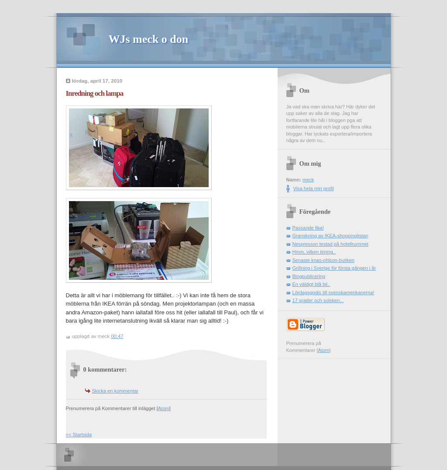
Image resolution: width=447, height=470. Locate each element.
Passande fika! (308, 227)
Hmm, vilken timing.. (314, 251)
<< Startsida (79, 434)
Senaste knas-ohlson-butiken (323, 260)
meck (308, 179)
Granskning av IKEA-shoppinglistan (330, 235)
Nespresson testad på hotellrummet (330, 244)
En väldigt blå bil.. (311, 284)
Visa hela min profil (313, 188)
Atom (163, 408)
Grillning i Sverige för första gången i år (334, 268)
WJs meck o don (149, 39)
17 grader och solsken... (318, 300)
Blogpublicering (309, 276)
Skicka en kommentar (115, 390)
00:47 (117, 336)
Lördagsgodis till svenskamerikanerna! (333, 292)
